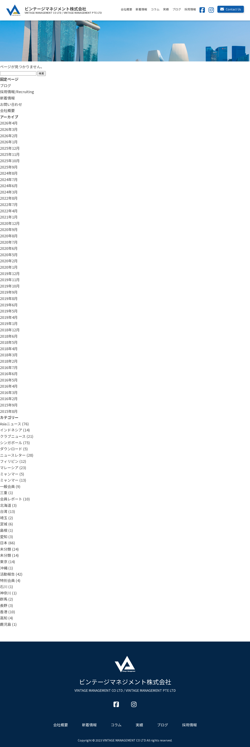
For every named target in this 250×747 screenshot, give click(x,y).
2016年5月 (9, 380)
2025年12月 (10, 148)
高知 (3, 617)
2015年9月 (9, 404)
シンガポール (11, 442)
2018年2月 (9, 361)
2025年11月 (10, 154)
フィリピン (9, 461)
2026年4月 (9, 123)
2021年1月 (9, 217)
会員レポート (11, 498)
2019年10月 (10, 286)
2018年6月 (9, 336)
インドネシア (11, 429)
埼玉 (3, 517)
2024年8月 (9, 173)
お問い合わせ (11, 104)
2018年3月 (9, 354)
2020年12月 (10, 223)
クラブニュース (13, 436)
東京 (3, 561)
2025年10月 (10, 160)
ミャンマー (9, 473)
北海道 (5, 505)
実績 (166, 9)
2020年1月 (9, 267)
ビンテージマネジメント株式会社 (125, 685)
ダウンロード (11, 448)
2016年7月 (9, 367)
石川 (3, 586)
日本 (3, 542)
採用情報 (190, 9)
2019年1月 (9, 323)
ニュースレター (13, 455)
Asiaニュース (10, 423)
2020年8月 (9, 235)
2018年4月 (9, 348)
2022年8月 (9, 198)
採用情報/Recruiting (17, 91)
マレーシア (9, 467)
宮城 (3, 523)
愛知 (3, 536)
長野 (3, 605)
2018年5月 (9, 342)
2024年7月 (9, 179)
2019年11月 (10, 279)
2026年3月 (9, 129)
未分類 (5, 549)
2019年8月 (9, 298)
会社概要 (126, 9)
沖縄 (3, 567)
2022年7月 (9, 204)
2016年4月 (9, 386)
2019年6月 (9, 304)
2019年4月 (9, 317)
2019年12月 (10, 273)
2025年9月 (9, 167)
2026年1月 (9, 141)
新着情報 (141, 9)
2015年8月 (9, 411)
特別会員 (7, 580)
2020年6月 (9, 248)
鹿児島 (5, 624)
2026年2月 (9, 135)
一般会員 (7, 486)
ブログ (176, 9)
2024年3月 (9, 192)
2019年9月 (9, 292)
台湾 (3, 511)
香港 (3, 611)
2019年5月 (9, 311)
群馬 (3, 599)
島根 (3, 530)
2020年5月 (9, 254)
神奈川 (5, 592)
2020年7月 (9, 242)
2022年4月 (9, 210)
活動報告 (7, 574)
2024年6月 (9, 185)
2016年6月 (9, 373)
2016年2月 (9, 398)
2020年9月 (9, 229)
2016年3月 (9, 392)
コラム (155, 9)
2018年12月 (10, 329)
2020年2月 (9, 260)
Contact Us (230, 9)
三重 (3, 492)
